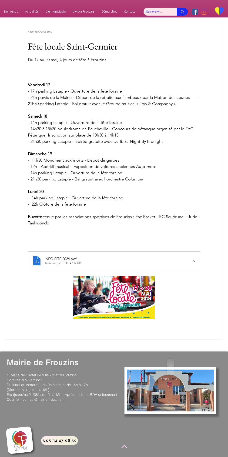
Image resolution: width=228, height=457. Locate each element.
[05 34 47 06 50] (59, 440)
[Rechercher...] (156, 12)
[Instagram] (204, 12)
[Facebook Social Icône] (195, 12)
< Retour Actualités (40, 31)
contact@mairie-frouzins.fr (44, 399)
